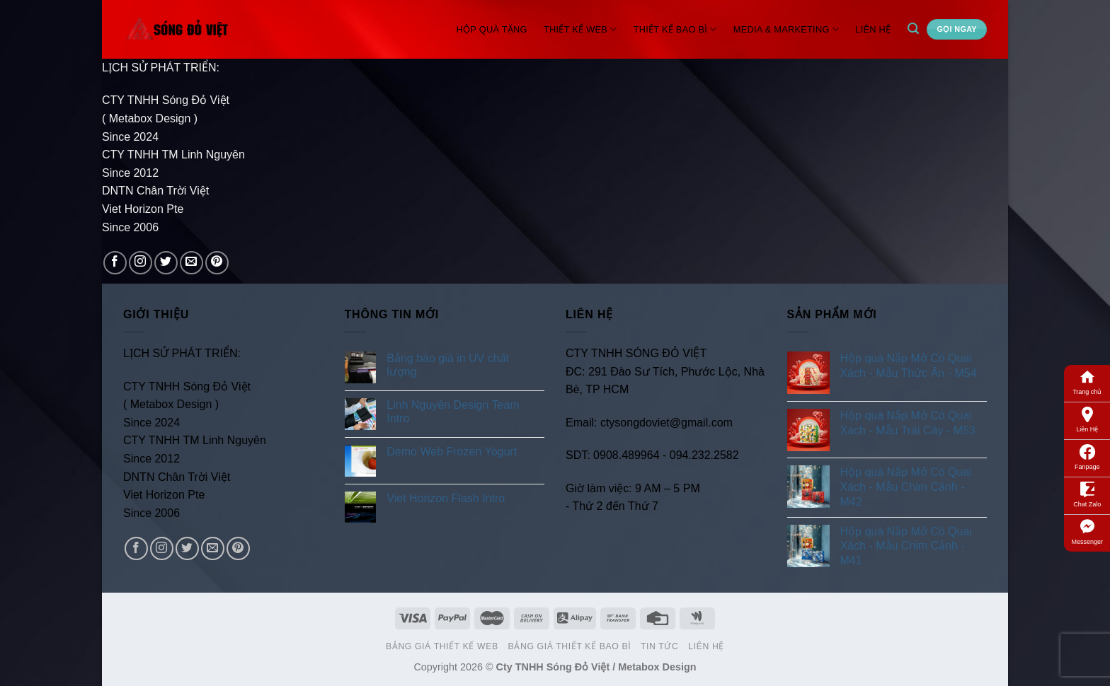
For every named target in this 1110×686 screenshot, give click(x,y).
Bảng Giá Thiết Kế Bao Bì (569, 646)
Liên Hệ (1087, 419)
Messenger (1087, 531)
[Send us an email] (191, 262)
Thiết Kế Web (580, 29)
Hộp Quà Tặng (492, 29)
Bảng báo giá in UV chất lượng (448, 365)
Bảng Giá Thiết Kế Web (442, 646)
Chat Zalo (1087, 493)
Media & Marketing (786, 29)
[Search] (913, 29)
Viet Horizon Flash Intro (446, 498)
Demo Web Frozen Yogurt (452, 452)
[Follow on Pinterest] (217, 262)
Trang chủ (1087, 381)
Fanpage (1087, 456)
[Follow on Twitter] (166, 262)
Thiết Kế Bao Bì (675, 29)
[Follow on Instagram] (140, 262)
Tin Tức (659, 646)
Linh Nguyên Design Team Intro (453, 411)
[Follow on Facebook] (115, 262)
